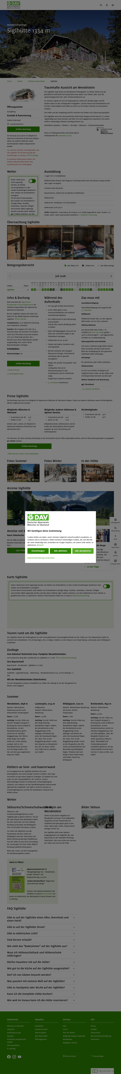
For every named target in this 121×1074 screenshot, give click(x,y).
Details (40, 545)
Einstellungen (38, 551)
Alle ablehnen (60, 551)
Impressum (50, 558)
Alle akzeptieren (83, 551)
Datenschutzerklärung (35, 558)
